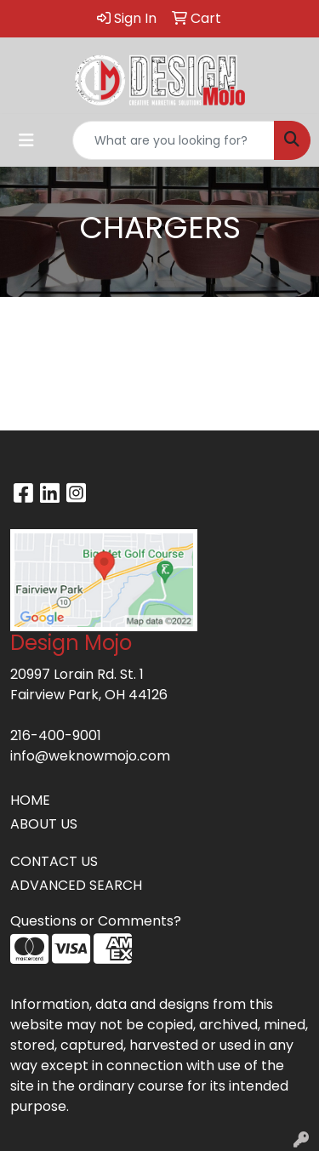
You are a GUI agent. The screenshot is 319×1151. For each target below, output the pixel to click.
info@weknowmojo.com (90, 756)
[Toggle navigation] (26, 140)
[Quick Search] (173, 140)
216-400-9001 (55, 735)
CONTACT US (54, 861)
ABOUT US (43, 824)
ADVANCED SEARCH (76, 885)
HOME (30, 800)
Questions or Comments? (95, 921)
